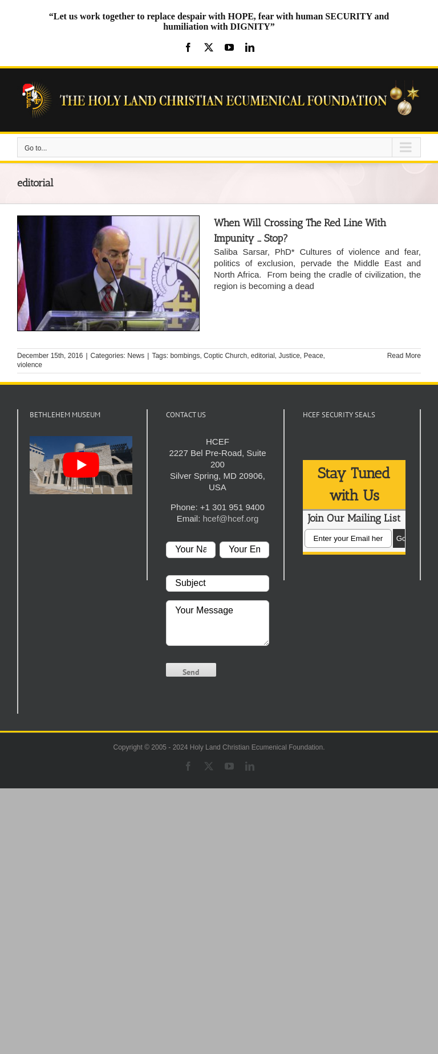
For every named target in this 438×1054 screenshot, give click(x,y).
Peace (313, 356)
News (135, 356)
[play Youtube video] (81, 465)
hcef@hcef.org (230, 518)
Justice (289, 356)
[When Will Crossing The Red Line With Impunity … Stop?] (108, 273)
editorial (263, 356)
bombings (185, 356)
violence (29, 365)
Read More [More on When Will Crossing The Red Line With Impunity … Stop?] (404, 356)
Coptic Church (225, 356)
